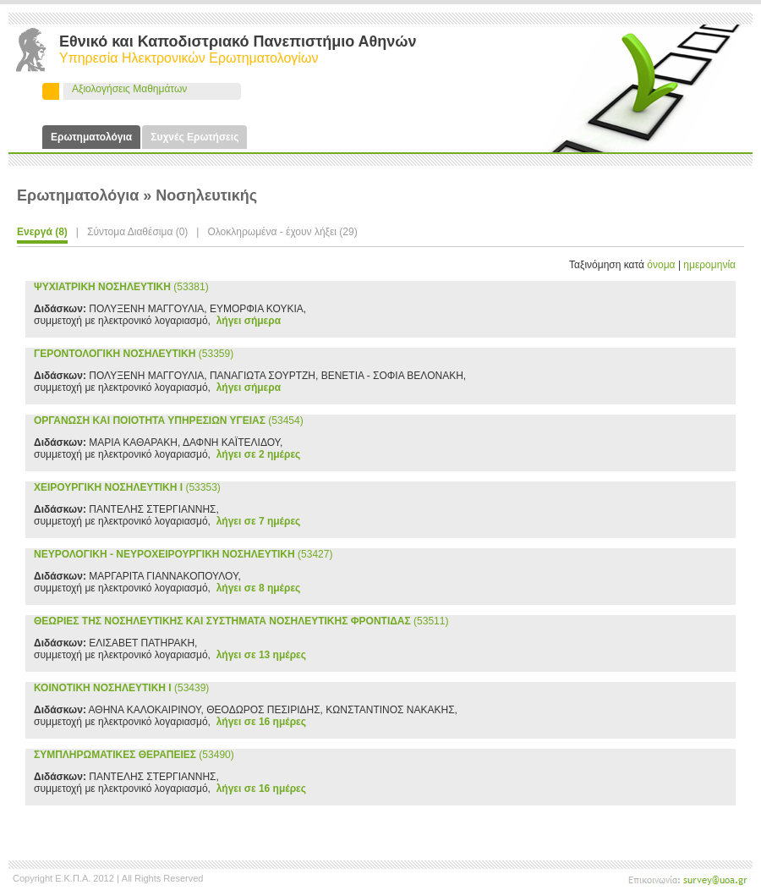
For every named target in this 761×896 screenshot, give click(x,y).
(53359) (133, 354)
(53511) (241, 621)
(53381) (121, 287)
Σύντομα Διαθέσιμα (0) (137, 232)
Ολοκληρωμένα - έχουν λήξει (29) (282, 232)
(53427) (183, 554)
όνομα (661, 265)
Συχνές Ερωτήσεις (194, 137)
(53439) (121, 688)
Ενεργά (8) (42, 232)
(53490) (134, 755)
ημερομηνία (709, 265)
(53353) (127, 487)
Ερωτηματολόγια (91, 137)
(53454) (169, 420)
